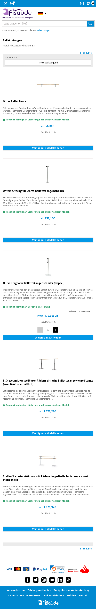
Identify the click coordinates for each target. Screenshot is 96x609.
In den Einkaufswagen (48, 337)
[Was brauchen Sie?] (48, 23)
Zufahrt (71, 595)
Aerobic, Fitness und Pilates (22, 30)
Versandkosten (16, 590)
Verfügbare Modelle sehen (48, 148)
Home (4, 30)
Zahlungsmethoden (39, 590)
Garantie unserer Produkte (24, 595)
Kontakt (84, 595)
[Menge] (48, 329)
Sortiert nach (11, 57)
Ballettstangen (43, 30)
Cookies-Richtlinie (53, 595)
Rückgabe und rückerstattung (72, 590)
